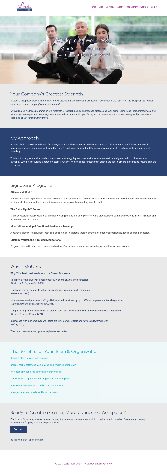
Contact (144, 7)
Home (93, 7)
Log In (154, 7)
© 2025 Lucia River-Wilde (68, 464)
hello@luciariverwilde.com (98, 464)
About (120, 7)
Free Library (132, 7)
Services (110, 7)
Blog (101, 7)
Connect (19, 429)
